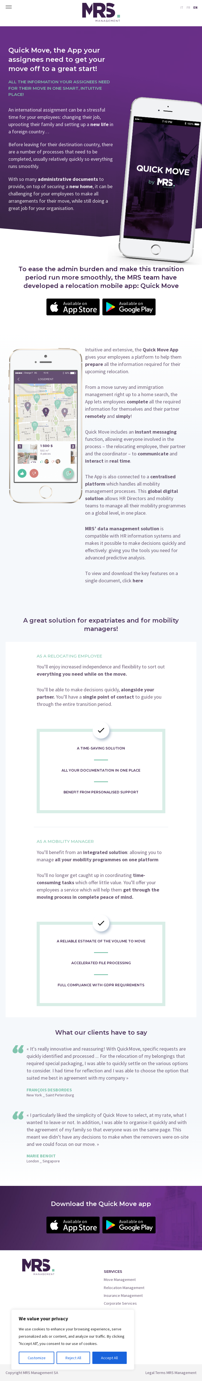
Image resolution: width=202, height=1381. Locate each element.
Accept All (109, 1357)
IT (181, 7)
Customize (37, 1357)
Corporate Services (120, 1303)
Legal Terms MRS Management (170, 1372)
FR (188, 7)
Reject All (73, 1357)
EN (195, 7)
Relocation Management (124, 1287)
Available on (80, 308)
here (138, 580)
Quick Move (113, 1311)
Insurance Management (123, 1295)
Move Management (120, 1279)
